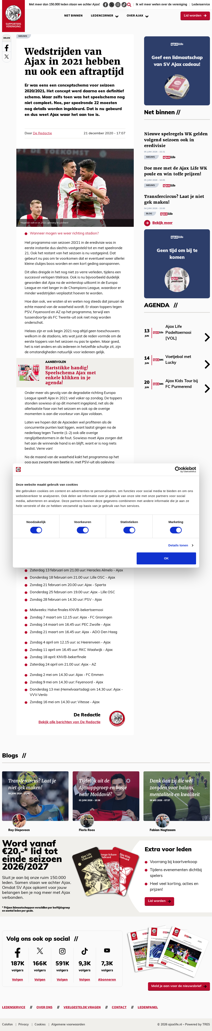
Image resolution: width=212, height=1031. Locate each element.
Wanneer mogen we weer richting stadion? (64, 233)
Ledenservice (201, 4)
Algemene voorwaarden (68, 1024)
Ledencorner (104, 15)
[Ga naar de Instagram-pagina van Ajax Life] (117, 4)
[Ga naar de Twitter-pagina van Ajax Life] (111, 4)
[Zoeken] (129, 5)
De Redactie (42, 133)
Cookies (40, 1024)
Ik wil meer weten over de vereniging (161, 4)
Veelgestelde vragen (82, 1007)
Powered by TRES (197, 1024)
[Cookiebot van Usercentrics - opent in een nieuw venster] (178, 469)
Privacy (23, 1024)
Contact (119, 1007)
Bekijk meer (158, 223)
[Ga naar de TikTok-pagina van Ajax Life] (124, 4)
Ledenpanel (148, 1007)
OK (166, 558)
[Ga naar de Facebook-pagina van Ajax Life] (105, 4)
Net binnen (73, 15)
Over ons (44, 1007)
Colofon (7, 1024)
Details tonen (178, 545)
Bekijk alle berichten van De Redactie (69, 722)
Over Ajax (137, 15)
